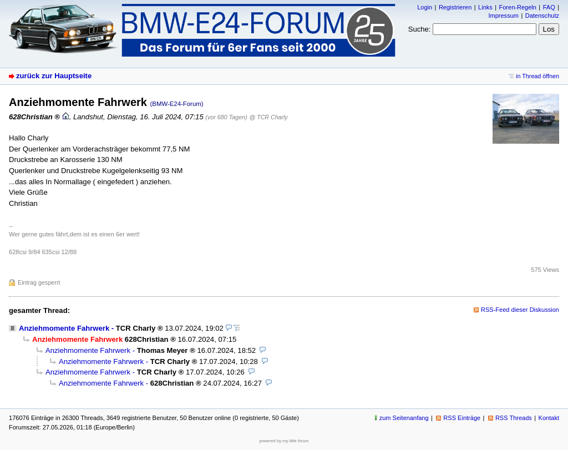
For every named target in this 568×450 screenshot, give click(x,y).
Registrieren (455, 7)
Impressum (503, 15)
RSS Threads (513, 417)
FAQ (549, 7)
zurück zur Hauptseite (54, 76)
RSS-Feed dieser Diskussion (520, 309)
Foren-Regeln (517, 7)
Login (424, 7)
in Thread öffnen (537, 76)
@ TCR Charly (269, 117)
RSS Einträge (461, 417)
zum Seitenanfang (404, 417)
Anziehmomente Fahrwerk (64, 328)
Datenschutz (542, 15)
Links (485, 7)
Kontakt (549, 417)
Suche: (419, 29)
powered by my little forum (284, 440)
